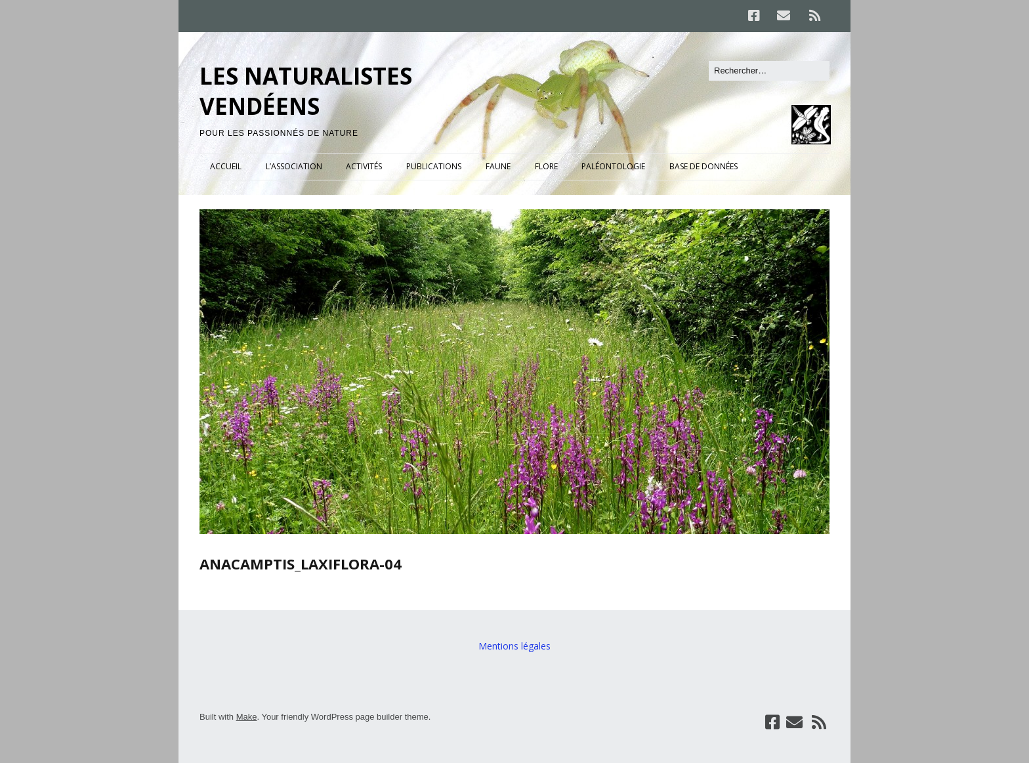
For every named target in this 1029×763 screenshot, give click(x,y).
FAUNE (498, 166)
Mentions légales (514, 646)
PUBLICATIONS (433, 166)
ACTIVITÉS (364, 166)
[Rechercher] (769, 71)
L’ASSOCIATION (294, 166)
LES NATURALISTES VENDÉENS (306, 90)
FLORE (546, 166)
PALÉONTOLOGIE (613, 166)
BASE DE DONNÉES (703, 166)
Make (246, 717)
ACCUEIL (226, 166)
